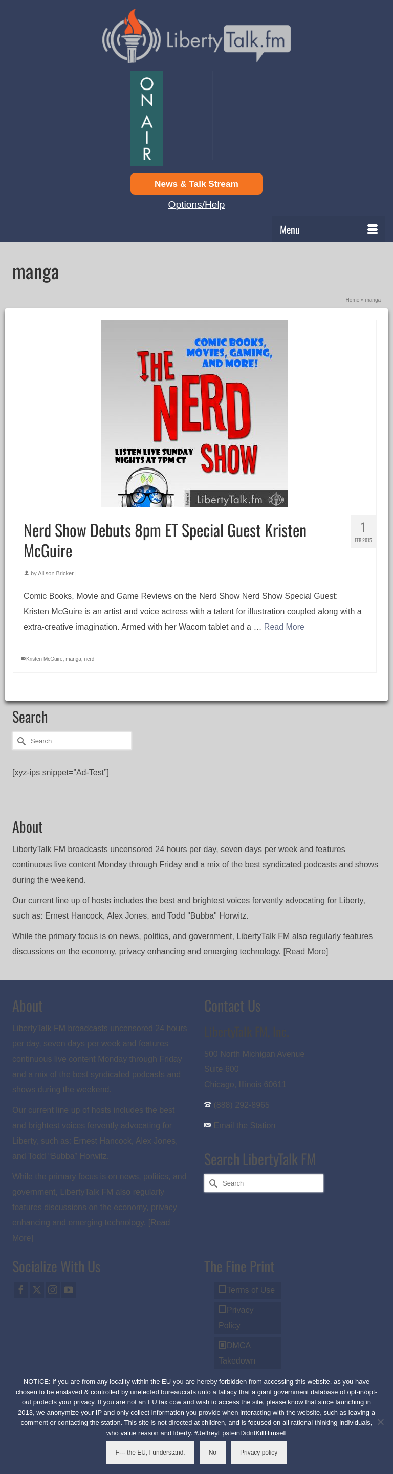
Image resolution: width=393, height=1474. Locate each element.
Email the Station (244, 1125)
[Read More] (306, 951)
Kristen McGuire (44, 659)
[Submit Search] (20, 741)
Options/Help (196, 204)
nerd (89, 659)
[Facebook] (21, 1290)
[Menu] (328, 229)
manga (73, 659)
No (212, 1452)
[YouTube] (68, 1290)
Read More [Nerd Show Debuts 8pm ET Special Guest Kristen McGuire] (284, 626)
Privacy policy (258, 1452)
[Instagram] (53, 1290)
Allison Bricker (56, 573)
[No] (380, 1422)
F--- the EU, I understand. (150, 1452)
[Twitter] (37, 1290)
